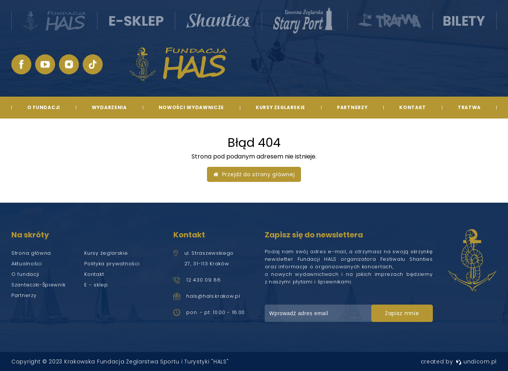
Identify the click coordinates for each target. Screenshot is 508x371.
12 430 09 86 (203, 279)
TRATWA (469, 107)
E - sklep (96, 284)
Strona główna (31, 253)
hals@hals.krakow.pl (213, 296)
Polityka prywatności (111, 263)
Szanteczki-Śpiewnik (38, 284)
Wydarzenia (109, 107)
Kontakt (412, 107)
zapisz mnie (402, 313)
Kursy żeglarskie (280, 107)
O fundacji (43, 107)
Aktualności (26, 263)
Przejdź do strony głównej (254, 174)
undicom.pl (476, 361)
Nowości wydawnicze (191, 107)
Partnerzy (352, 107)
